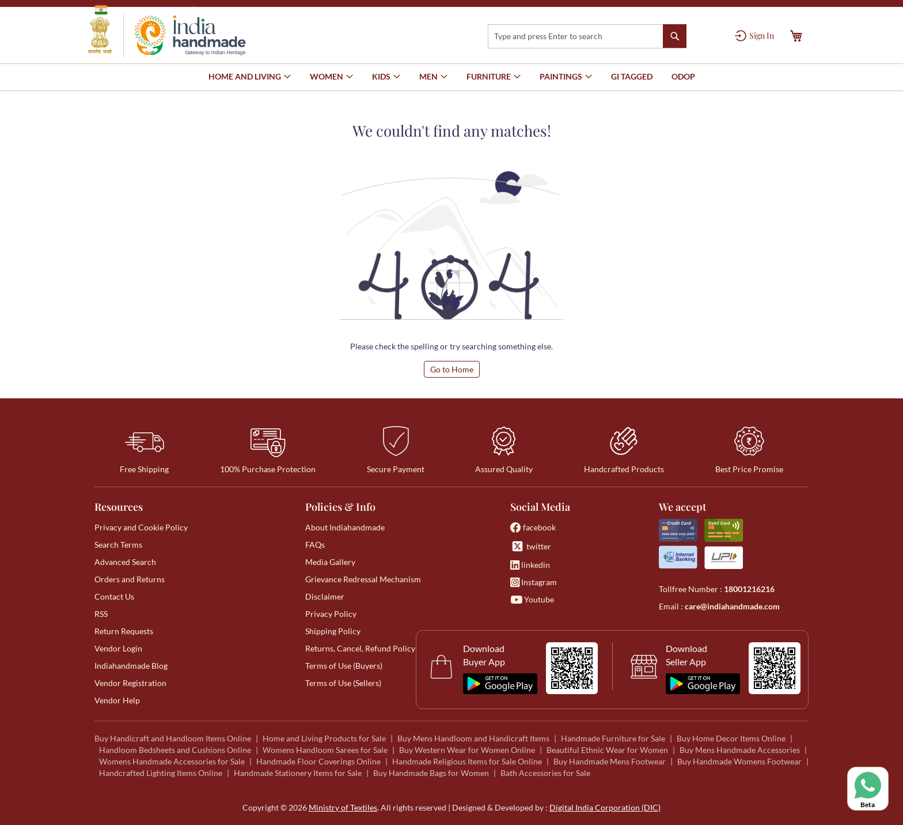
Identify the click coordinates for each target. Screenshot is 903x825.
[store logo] (167, 35)
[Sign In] (754, 36)
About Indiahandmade (345, 527)
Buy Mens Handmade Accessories (740, 750)
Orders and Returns (129, 579)
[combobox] (587, 36)
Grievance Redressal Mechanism (363, 579)
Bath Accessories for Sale (545, 773)
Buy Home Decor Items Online (731, 738)
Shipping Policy (333, 631)
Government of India (140, 10)
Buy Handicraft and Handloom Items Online (172, 738)
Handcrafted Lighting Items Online (160, 773)
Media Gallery (330, 562)
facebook (533, 527)
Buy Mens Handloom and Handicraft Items (473, 738)
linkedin (530, 565)
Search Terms (118, 544)
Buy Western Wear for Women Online (467, 750)
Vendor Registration (130, 683)
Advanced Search (125, 562)
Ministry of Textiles (235, 9)
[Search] (674, 36)
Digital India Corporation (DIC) (605, 807)
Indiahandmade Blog (131, 665)
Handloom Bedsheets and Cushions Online (175, 750)
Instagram (533, 582)
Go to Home (451, 369)
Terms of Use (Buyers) (343, 665)
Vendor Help (117, 700)
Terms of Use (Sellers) (343, 683)
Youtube (532, 599)
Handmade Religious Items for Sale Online (467, 761)
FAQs (315, 544)
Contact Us (114, 596)
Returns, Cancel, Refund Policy (360, 648)
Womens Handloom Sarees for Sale (325, 750)
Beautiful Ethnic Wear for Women (607, 750)
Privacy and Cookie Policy (141, 527)
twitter (530, 546)
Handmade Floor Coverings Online (318, 761)
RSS (101, 614)
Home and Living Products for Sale (324, 738)
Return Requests (123, 631)
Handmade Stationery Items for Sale (298, 773)
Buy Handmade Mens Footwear (609, 761)
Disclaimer (324, 596)
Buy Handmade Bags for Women (431, 773)
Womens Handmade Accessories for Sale (172, 761)
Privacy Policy (330, 614)
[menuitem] (631, 76)
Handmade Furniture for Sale (613, 738)
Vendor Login (118, 648)
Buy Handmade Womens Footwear (739, 761)
